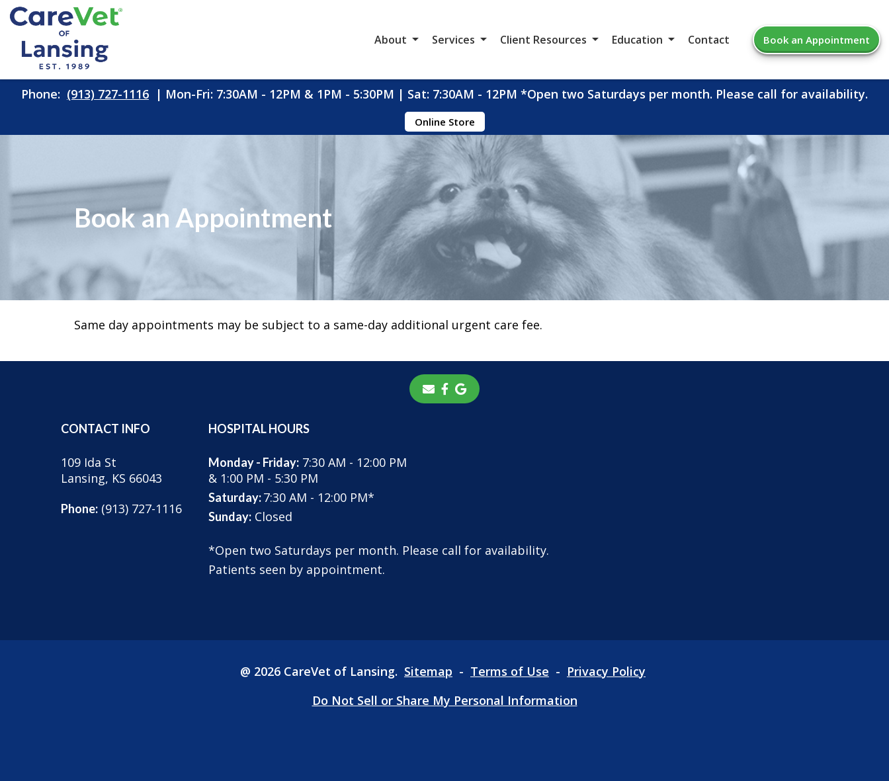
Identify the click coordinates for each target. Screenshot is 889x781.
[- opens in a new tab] (444, 389)
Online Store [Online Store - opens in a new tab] (445, 121)
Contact (709, 39)
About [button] (390, 39)
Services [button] (453, 39)
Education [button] (637, 39)
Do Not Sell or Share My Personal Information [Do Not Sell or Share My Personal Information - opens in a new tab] (444, 700)
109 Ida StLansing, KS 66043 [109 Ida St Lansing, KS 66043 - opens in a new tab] (111, 470)
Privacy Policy (606, 671)
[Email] (429, 389)
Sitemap (428, 671)
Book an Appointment (816, 39)
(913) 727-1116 (108, 94)
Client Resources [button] (543, 39)
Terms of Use (509, 671)
